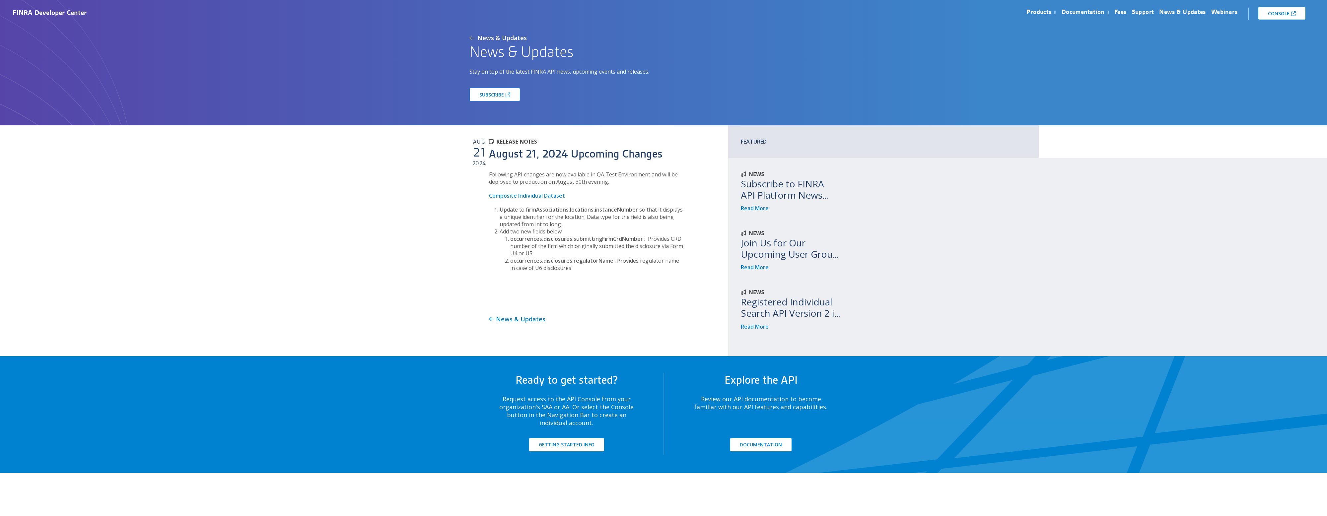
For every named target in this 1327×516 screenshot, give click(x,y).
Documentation (1083, 12)
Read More (755, 208)
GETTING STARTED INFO (566, 444)
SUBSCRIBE (491, 95)
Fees (1120, 12)
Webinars (1224, 12)
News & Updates (1182, 12)
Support (1143, 12)
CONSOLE (1279, 13)
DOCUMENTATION (761, 444)
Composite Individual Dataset (527, 195)
